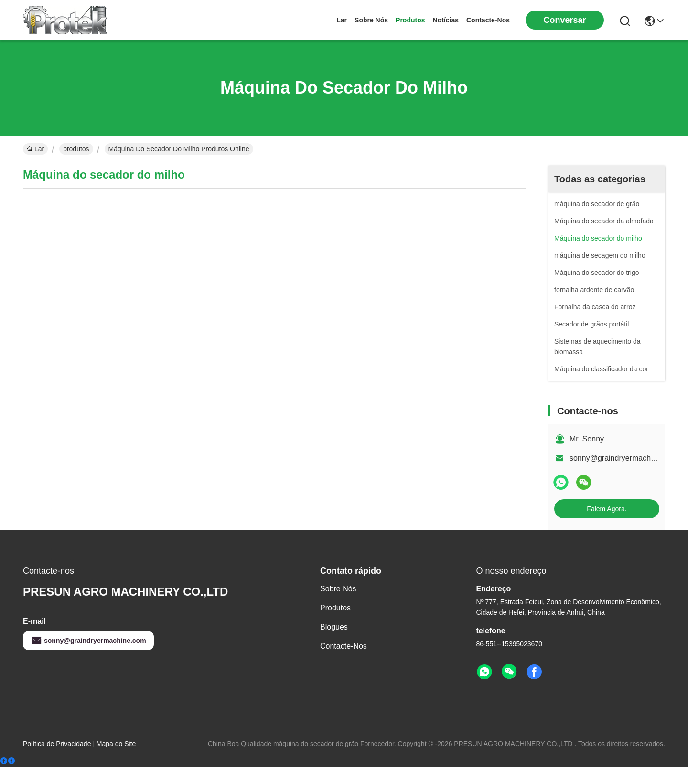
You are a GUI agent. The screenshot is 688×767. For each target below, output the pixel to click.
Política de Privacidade (57, 743)
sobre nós (371, 20)
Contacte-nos (488, 20)
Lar (341, 20)
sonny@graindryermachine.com (623, 458)
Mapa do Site (116, 743)
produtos (410, 20)
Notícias (446, 20)
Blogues (334, 627)
